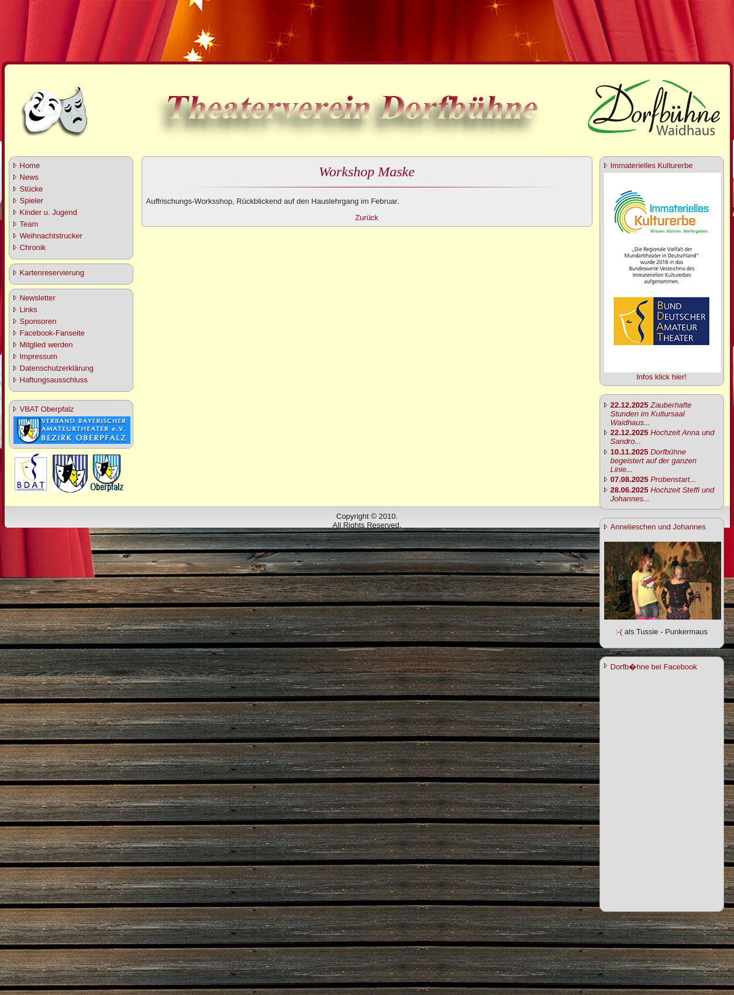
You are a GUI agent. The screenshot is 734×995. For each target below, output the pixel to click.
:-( (618, 631)
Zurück (366, 217)
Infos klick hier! (661, 376)
